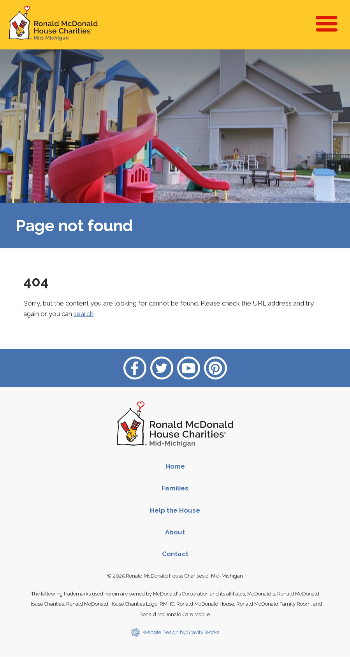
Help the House (175, 510)
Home (175, 466)
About (175, 532)
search (83, 314)
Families (175, 488)
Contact (175, 554)
